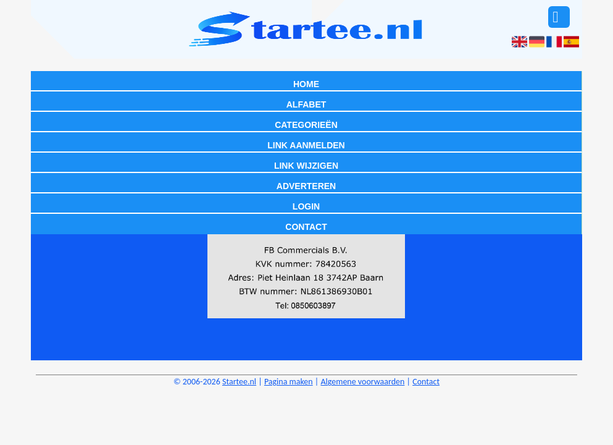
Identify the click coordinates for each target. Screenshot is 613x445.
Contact (306, 227)
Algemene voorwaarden (362, 381)
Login (306, 206)
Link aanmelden (305, 145)
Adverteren (306, 186)
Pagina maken (288, 381)
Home (306, 84)
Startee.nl (239, 381)
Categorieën (306, 125)
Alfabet (306, 104)
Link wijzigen (306, 166)
